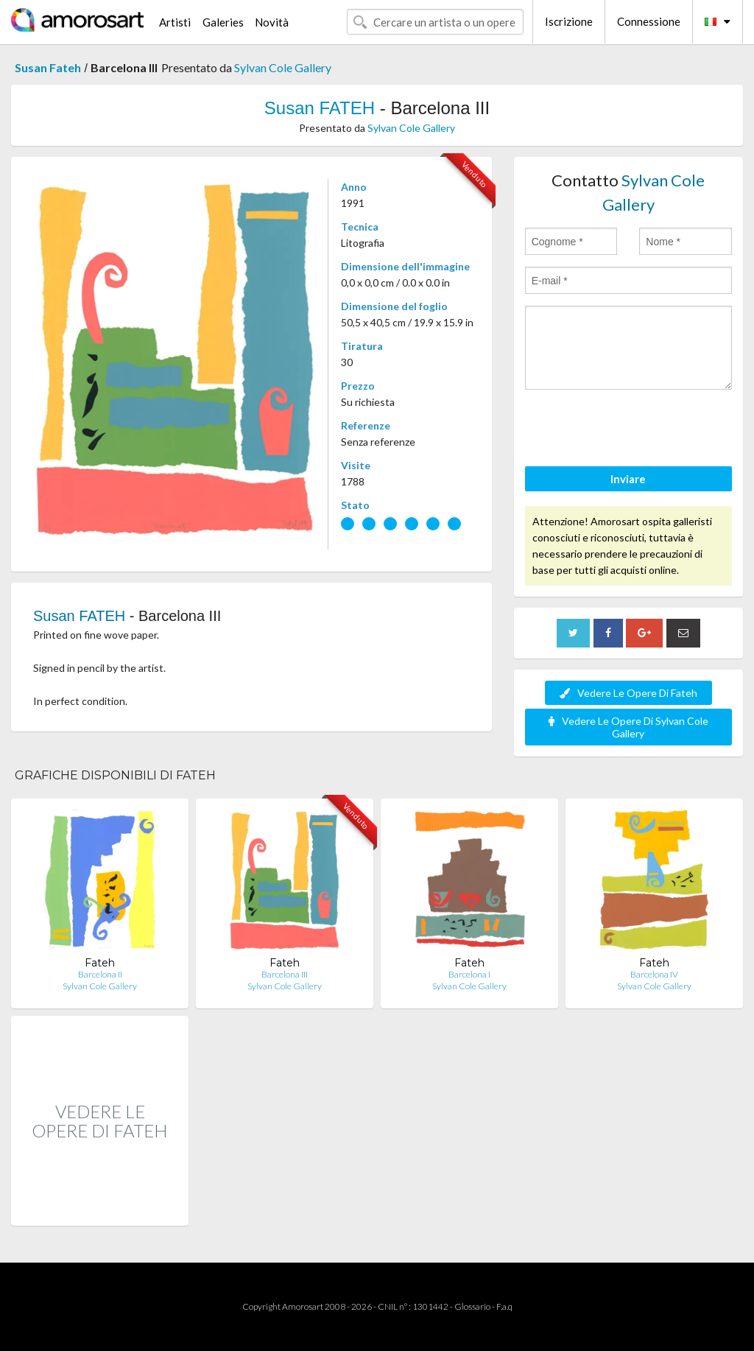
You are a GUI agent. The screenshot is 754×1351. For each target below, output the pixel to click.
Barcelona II (100, 974)
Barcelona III (284, 974)
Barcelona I (469, 974)
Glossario (472, 1306)
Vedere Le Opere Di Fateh (628, 693)
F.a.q (504, 1306)
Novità (272, 22)
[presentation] (637, 430)
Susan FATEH (319, 108)
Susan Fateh (48, 67)
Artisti (175, 22)
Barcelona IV (654, 974)
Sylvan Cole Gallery (282, 67)
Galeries (223, 22)
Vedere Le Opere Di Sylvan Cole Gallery (628, 727)
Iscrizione (569, 21)
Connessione (648, 21)
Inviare (628, 478)
